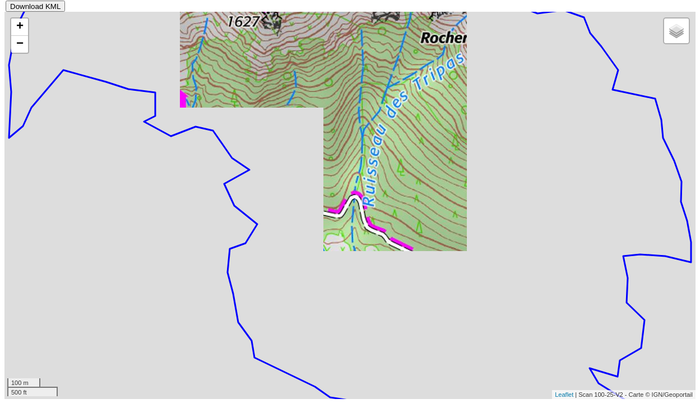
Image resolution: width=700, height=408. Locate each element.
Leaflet (564, 394)
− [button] (20, 44)
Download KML (35, 6)
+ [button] (20, 26)
